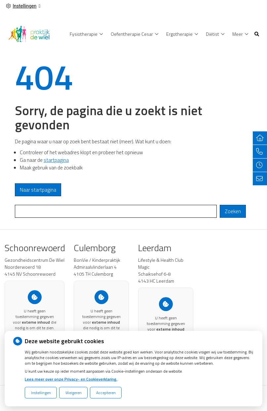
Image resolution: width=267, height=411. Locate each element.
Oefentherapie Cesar (132, 33)
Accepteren (106, 392)
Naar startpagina (38, 190)
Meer (237, 33)
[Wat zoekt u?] (116, 211)
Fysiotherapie (83, 33)
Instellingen (41, 392)
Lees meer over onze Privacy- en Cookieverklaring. (71, 379)
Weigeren (73, 392)
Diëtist (212, 33)
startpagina (56, 160)
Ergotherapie (179, 33)
